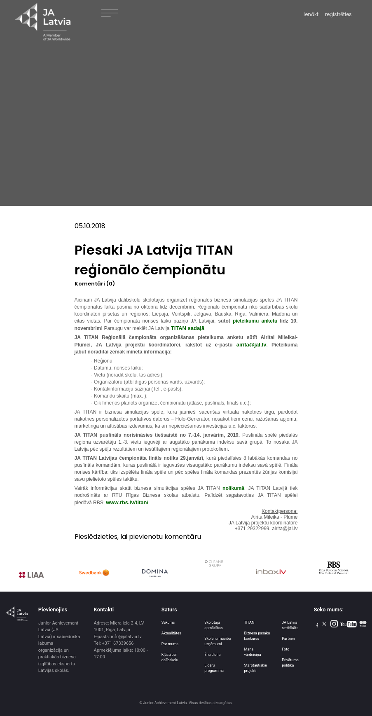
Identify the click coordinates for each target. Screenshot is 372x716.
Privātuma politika (290, 662)
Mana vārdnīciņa (252, 652)
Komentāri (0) (95, 284)
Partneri (288, 638)
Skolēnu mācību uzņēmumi (217, 641)
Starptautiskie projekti (255, 668)
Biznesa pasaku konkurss (257, 636)
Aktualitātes (171, 633)
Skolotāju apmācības (213, 625)
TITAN (249, 622)
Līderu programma (214, 668)
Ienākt (311, 14)
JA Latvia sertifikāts (290, 625)
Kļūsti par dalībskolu (169, 657)
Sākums (168, 622)
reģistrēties (338, 14)
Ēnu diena (212, 655)
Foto (285, 649)
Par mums (169, 644)
